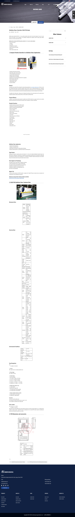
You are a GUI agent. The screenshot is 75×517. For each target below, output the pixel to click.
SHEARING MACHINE (3, 498)
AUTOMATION (2, 502)
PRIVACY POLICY (47, 497)
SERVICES (54, 4)
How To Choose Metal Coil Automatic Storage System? (56, 63)
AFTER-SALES (46, 500)
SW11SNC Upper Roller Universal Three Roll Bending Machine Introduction (38, 461)
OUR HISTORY (17, 497)
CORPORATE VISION (18, 498)
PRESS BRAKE (2, 497)
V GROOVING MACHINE (4, 504)
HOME (25, 4)
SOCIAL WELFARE (18, 502)
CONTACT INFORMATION (62, 497)
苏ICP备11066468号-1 (47, 515)
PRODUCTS (37, 4)
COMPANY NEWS (34, 22)
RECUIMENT (46, 498)
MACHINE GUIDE (41, 22)
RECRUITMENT (66, 4)
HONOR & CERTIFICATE (18, 500)
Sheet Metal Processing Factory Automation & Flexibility (18, 461)
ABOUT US (31, 4)
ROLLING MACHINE (3, 500)
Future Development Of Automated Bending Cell (55, 54)
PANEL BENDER (3, 506)
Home (14, 27)
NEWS (43, 4)
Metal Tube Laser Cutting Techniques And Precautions (56, 59)
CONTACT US (60, 4)
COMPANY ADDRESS (61, 498)
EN (69, 0)
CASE (48, 4)
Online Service (5, 487)
